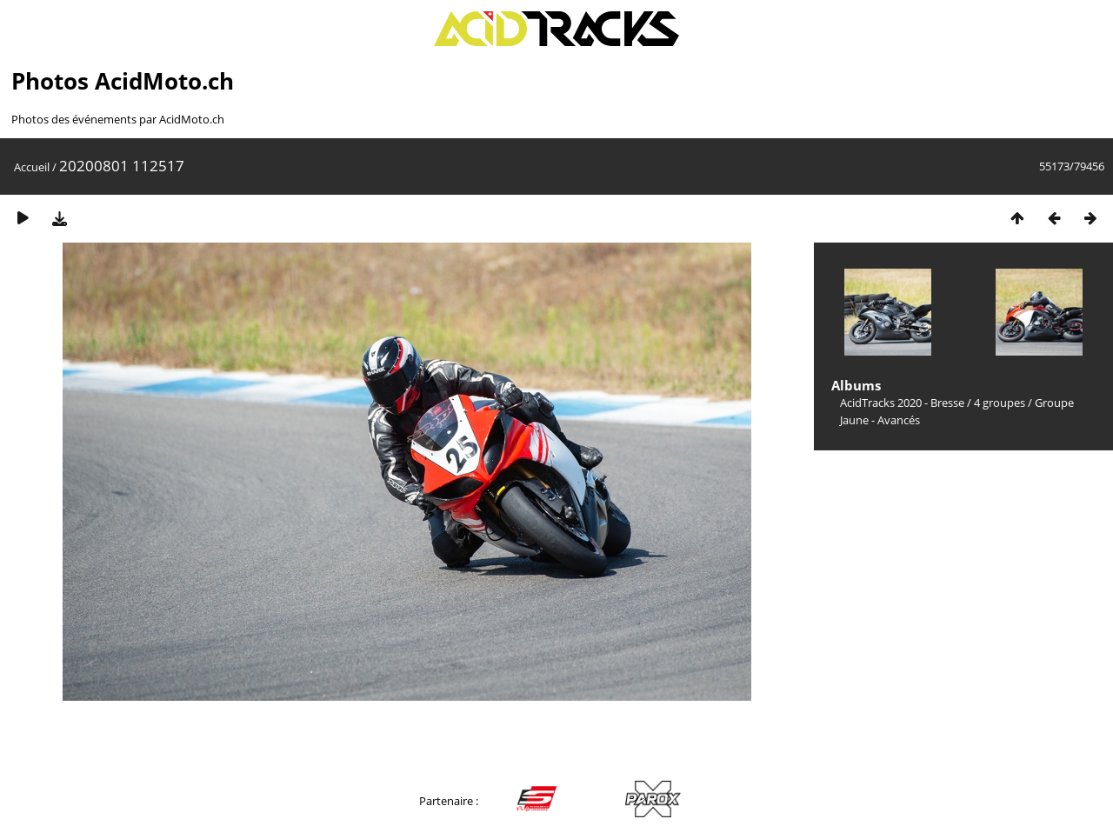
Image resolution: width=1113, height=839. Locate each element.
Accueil (32, 167)
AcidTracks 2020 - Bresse (902, 402)
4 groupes (999, 402)
